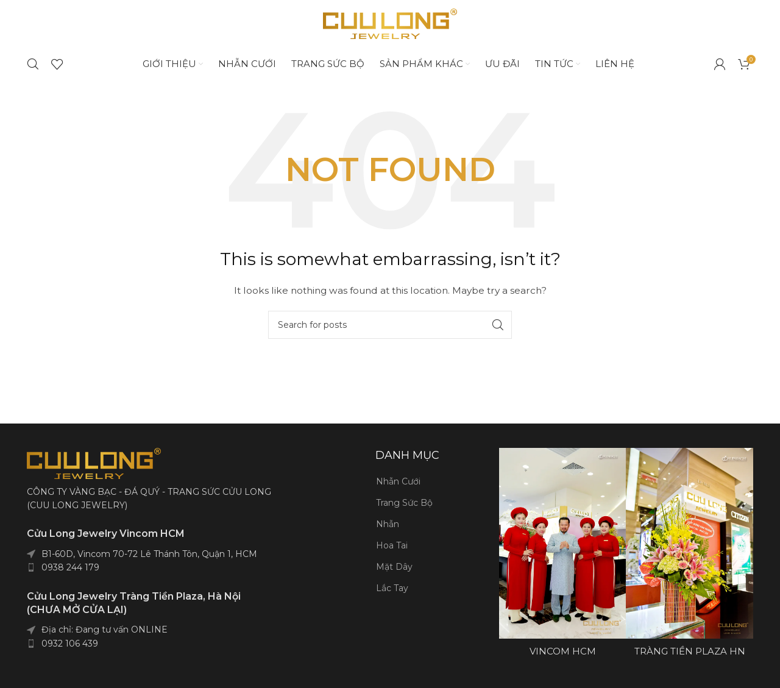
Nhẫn (387, 531)
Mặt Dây (394, 574)
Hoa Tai (392, 552)
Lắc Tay (392, 595)
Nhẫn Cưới (398, 488)
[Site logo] (390, 26)
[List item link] (190, 574)
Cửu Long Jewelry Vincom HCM (106, 541)
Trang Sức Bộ (404, 510)
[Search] (33, 71)
